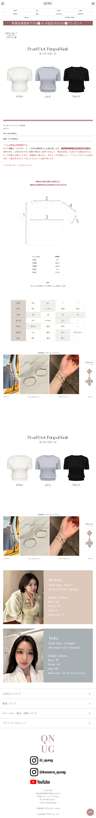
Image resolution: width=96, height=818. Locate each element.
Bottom (15, 14)
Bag (37, 14)
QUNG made (69, 17)
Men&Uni (80, 14)
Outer (80, 10)
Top (37, 10)
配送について (10, 703)
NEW (15, 10)
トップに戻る (90, 812)
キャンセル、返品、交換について (20, 713)
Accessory (59, 14)
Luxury (26, 17)
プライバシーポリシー (14, 723)
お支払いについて (12, 693)
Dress (59, 10)
